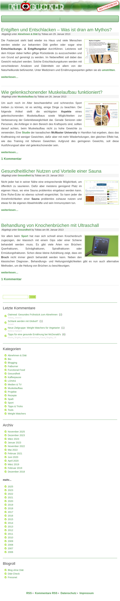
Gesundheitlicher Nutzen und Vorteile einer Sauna (51, 171)
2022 (10, 494)
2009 (10, 541)
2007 (10, 548)
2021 (10, 497)
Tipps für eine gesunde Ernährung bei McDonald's (34, 334)
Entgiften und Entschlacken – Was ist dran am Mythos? (56, 29)
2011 (10, 534)
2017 (10, 512)
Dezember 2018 (16, 471)
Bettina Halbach (15, 331)
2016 (10, 515)
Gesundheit (24, 175)
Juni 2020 (13, 457)
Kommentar (11, 158)
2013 (10, 526)
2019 (10, 504)
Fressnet (12, 577)
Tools (10, 410)
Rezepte (12, 395)
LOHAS (12, 381)
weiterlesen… (9, 77)
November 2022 (16, 446)
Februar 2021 (15, 453)
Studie (26, 132)
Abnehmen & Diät (28, 34)
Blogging (12, 362)
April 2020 (13, 460)
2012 (10, 530)
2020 (10, 501)
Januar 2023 (14, 442)
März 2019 (13, 464)
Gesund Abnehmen (30, 337)
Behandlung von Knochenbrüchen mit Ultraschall (50, 225)
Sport (24, 236)
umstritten (108, 70)
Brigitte (18, 337)
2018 (10, 508)
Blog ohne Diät (15, 570)
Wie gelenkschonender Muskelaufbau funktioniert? (51, 92)
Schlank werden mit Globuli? (23, 321)
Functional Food (16, 370)
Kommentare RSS (46, 593)
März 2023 (13, 439)
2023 (10, 490)
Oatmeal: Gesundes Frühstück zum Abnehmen (33, 314)
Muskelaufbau (26, 96)
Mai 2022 (13, 450)
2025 (10, 486)
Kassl (42, 337)
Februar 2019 (15, 468)
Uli (55, 337)
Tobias (11, 318)
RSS (29, 593)
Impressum (86, 593)
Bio (9, 359)
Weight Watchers (17, 413)
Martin (10, 337)
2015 (10, 519)
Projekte (12, 391)
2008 (10, 544)
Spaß (10, 399)
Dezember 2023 (16, 435)
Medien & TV (15, 384)
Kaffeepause (14, 377)
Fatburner (13, 366)
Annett (11, 324)
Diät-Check (14, 573)
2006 (10, 552)
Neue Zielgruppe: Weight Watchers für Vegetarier (34, 327)
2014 (10, 523)
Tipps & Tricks (15, 406)
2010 (10, 537)
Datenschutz (68, 593)
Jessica (18, 318)
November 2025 (16, 431)
